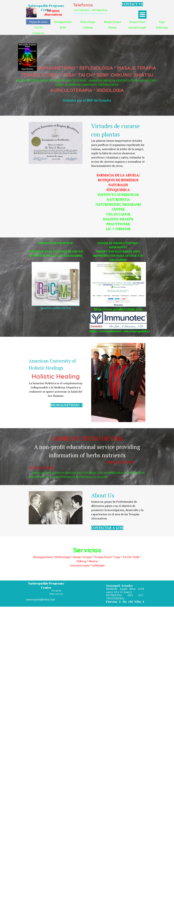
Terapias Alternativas (53, 12)
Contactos (38, 33)
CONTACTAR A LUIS (107, 528)
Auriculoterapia (137, 27)
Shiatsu (112, 27)
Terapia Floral (137, 22)
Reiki (63, 27)
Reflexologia (87, 22)
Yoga (162, 22)
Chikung (88, 27)
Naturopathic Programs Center (46, 7)
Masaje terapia (112, 22)
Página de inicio (38, 22)
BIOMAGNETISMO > (66, 405)
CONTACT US (132, 4)
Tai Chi (38, 27)
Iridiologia (162, 27)
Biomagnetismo (63, 22)
